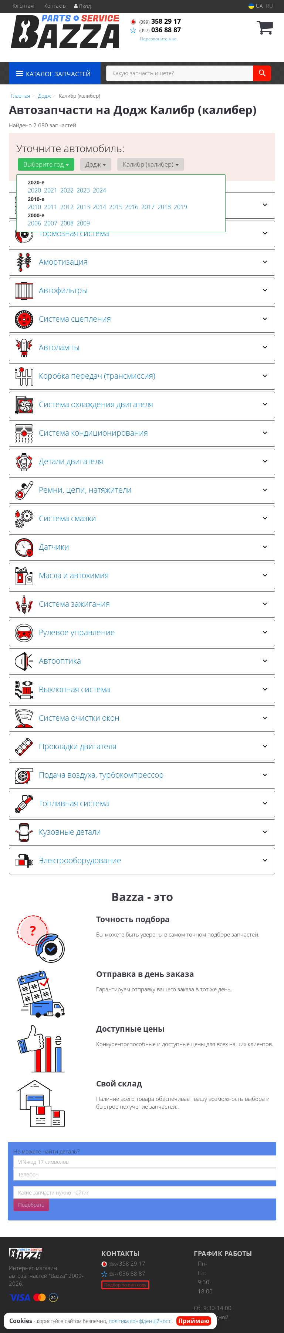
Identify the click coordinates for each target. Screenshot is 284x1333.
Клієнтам (23, 5)
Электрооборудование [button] (141, 861)
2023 (82, 190)
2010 (34, 205)
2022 (66, 190)
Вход (82, 6)
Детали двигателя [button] (141, 462)
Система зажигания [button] (141, 604)
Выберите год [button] (44, 164)
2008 (66, 221)
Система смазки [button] (141, 519)
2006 (34, 221)
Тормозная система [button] (141, 234)
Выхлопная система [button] (141, 690)
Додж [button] (91, 164)
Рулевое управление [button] (141, 633)
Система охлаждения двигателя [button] (141, 405)
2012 (66, 205)
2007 (50, 221)
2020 (34, 190)
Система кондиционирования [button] (141, 433)
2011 (50, 205)
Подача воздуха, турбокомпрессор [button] (141, 775)
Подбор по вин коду (125, 1285)
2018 (163, 205)
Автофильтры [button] (141, 291)
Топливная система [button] (141, 804)
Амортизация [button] (141, 262)
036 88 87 (155, 29)
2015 (115, 205)
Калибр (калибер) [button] (144, 164)
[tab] (142, 234)
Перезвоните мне (158, 39)
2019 (180, 205)
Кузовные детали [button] (141, 832)
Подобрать (31, 1204)
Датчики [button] (141, 547)
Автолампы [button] (141, 348)
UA (255, 5)
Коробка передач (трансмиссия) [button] (141, 376)
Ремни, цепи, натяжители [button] (141, 490)
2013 (82, 205)
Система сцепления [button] (141, 319)
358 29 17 (155, 21)
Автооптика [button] (141, 661)
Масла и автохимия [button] (141, 576)
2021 (50, 190)
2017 (147, 205)
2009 (82, 221)
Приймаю (193, 1321)
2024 (99, 190)
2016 (131, 205)
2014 (99, 205)
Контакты (55, 5)
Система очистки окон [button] (141, 718)
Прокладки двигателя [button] (141, 747)
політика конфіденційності (140, 1320)
